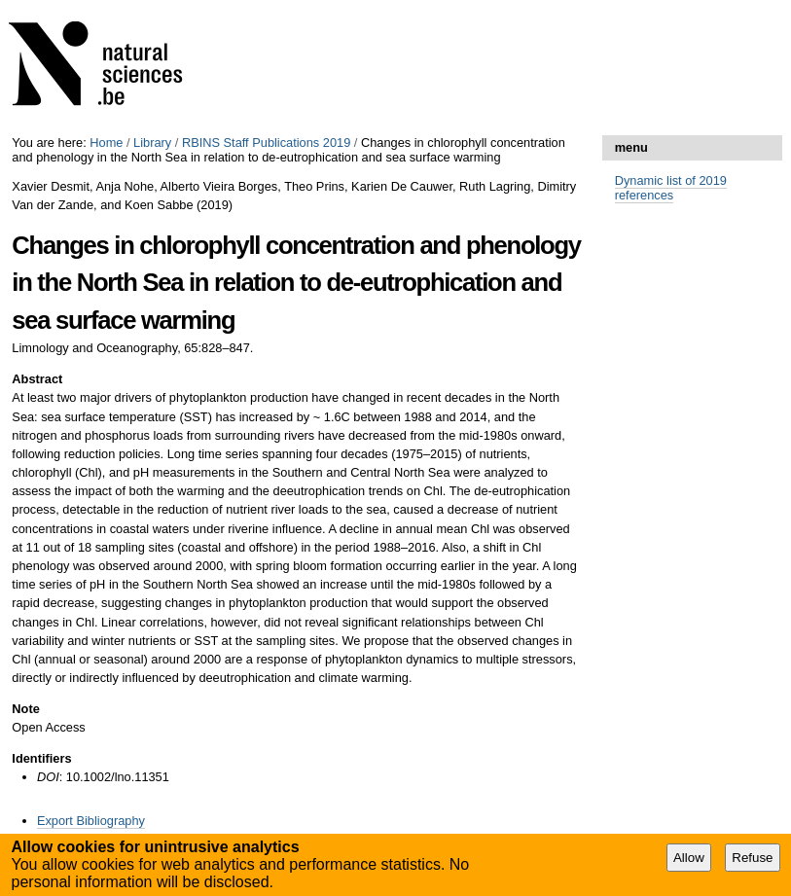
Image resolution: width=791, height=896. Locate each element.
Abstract (37, 379)
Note (25, 708)
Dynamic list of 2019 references (671, 187)
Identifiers (41, 758)
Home (106, 142)
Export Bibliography (91, 820)
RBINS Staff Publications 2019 (266, 142)
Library (152, 142)
